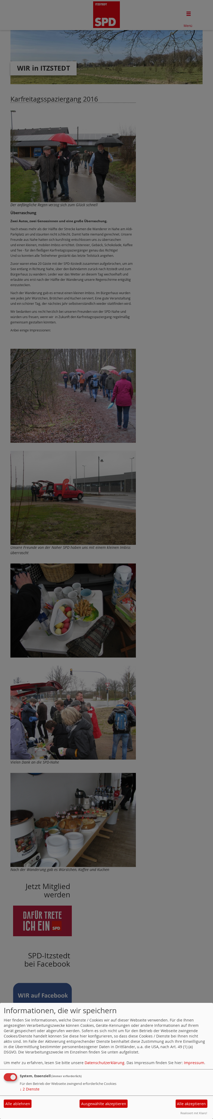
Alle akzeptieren (191, 1103)
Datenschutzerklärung (104, 1062)
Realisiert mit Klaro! (193, 1113)
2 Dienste (30, 1089)
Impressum (194, 1062)
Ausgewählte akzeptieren (103, 1103)
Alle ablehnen (17, 1103)
